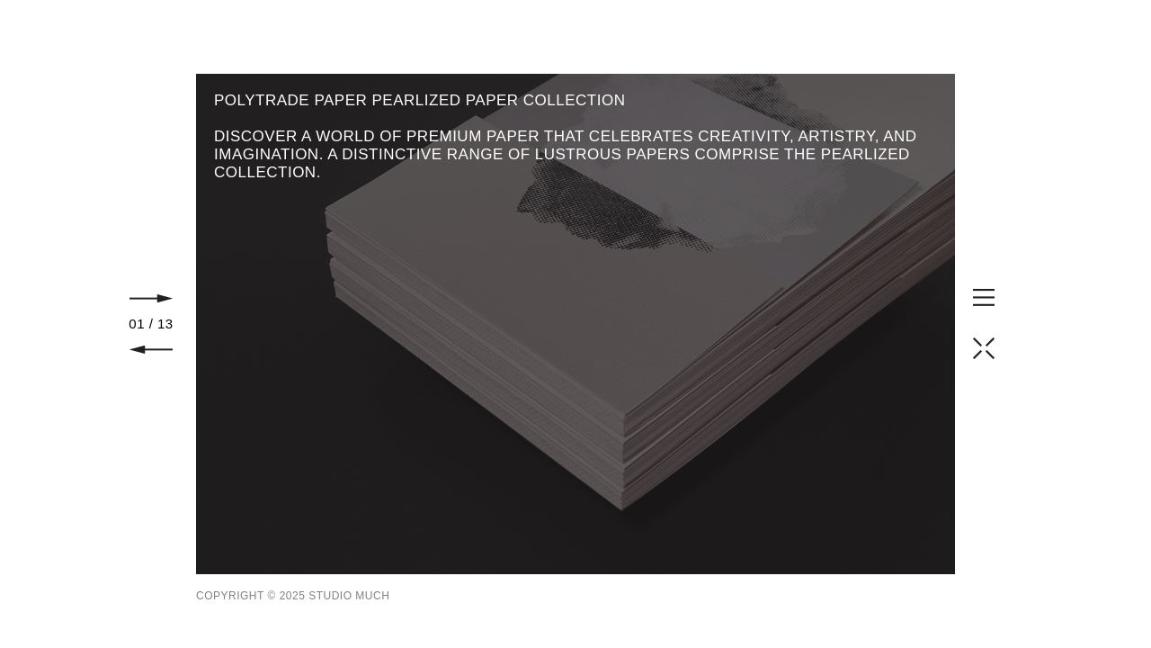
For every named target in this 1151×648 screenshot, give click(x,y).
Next (151, 298)
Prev (151, 350)
